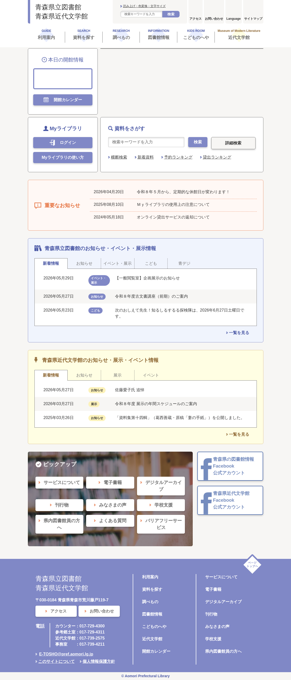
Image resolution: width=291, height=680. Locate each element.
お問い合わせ (214, 18)
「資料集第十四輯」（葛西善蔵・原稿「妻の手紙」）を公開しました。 (180, 417)
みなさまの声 (217, 626)
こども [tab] (151, 263)
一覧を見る (239, 333)
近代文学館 (152, 639)
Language (233, 18)
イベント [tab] (151, 375)
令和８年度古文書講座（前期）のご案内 (151, 296)
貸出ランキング (217, 157)
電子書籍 (213, 589)
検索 (170, 14)
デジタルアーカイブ (223, 602)
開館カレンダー (156, 651)
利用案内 (150, 577)
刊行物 (211, 614)
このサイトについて (56, 661)
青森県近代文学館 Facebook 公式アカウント (231, 500)
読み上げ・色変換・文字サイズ (144, 6)
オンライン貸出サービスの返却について (173, 217)
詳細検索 (233, 143)
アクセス (195, 18)
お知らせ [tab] (84, 263)
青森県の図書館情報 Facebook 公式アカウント (233, 466)
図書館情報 (152, 614)
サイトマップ (253, 18)
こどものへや (154, 626)
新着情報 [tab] (51, 263)
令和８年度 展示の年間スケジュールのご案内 (156, 404)
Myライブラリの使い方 (63, 157)
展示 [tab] (117, 375)
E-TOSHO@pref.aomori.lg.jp (66, 654)
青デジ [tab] (184, 263)
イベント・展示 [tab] (117, 263)
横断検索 (119, 157)
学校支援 (213, 639)
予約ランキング (178, 157)
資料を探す (152, 589)
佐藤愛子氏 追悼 (129, 390)
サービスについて (221, 577)
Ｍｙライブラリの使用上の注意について (173, 204)
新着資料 (146, 157)
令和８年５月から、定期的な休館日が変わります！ (183, 192)
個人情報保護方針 (99, 661)
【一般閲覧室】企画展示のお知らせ (147, 278)
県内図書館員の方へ (223, 651)
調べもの (150, 602)
